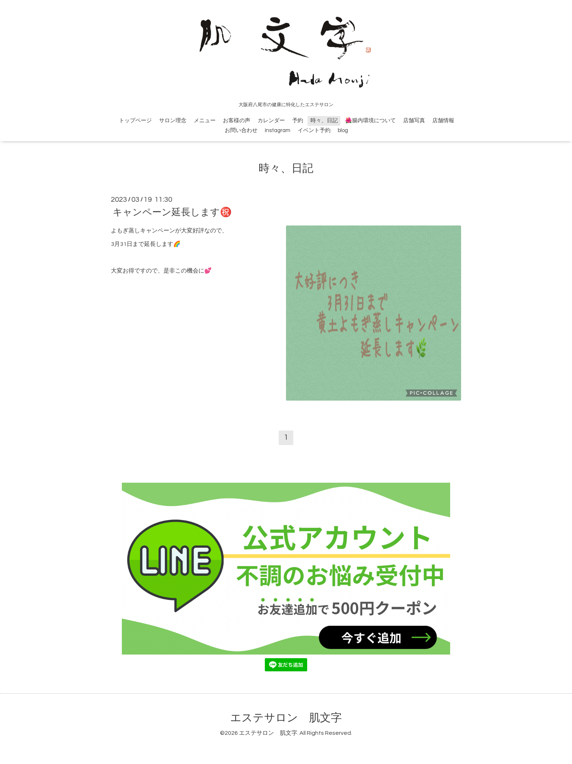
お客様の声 (236, 120)
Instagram (277, 130)
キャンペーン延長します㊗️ (172, 212)
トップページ (135, 120)
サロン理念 (172, 120)
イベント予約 (314, 130)
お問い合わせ (241, 130)
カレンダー (271, 120)
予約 (297, 120)
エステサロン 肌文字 (286, 718)
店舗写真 (414, 120)
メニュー (205, 120)
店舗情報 (443, 120)
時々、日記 (324, 120)
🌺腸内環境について (370, 120)
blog (343, 130)
